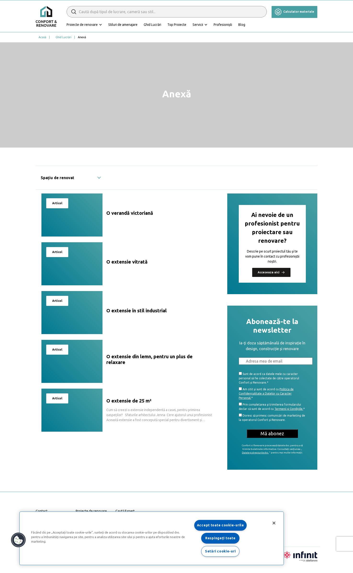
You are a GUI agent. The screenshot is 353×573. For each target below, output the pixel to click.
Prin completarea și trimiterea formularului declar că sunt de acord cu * (272, 406)
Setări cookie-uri (220, 551)
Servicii (198, 25)
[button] (18, 540)
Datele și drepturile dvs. (255, 452)
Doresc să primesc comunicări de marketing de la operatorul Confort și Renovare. (272, 417)
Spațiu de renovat (71, 178)
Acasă (42, 37)
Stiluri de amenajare (122, 25)
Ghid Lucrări (152, 25)
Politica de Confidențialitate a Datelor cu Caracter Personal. (266, 393)
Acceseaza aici (271, 272)
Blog (241, 25)
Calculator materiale (294, 11)
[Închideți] (274, 523)
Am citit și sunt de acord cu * (266, 393)
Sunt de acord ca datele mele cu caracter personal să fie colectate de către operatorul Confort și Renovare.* (269, 378)
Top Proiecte (176, 25)
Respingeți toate (220, 538)
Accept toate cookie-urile (220, 525)
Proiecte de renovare (82, 25)
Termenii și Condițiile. (288, 408)
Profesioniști (223, 25)
